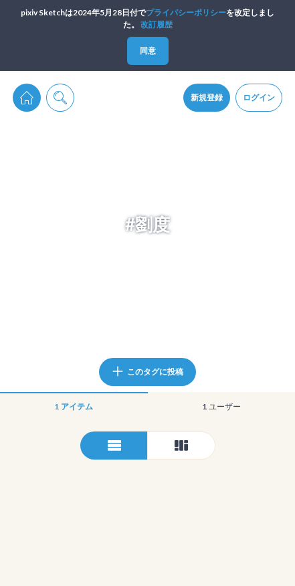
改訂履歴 (156, 24)
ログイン (259, 97)
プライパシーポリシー (186, 12)
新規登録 (207, 97)
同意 (148, 50)
